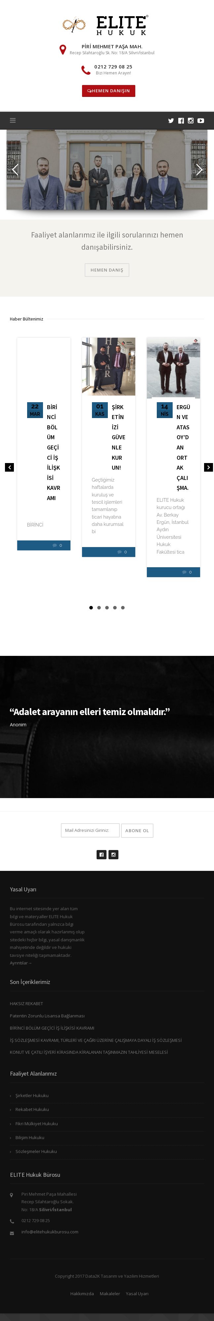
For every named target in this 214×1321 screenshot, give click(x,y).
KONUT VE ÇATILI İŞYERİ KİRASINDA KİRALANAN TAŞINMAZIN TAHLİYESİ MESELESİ (89, 1052)
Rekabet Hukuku (32, 1109)
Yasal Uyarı (137, 1294)
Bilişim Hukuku (30, 1137)
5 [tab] (123, 608)
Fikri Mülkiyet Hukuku (37, 1124)
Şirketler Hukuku (32, 1095)
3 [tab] (107, 608)
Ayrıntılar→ (21, 963)
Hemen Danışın (108, 91)
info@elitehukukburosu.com (49, 1232)
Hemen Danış (107, 270)
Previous (8, 468)
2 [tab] (99, 608)
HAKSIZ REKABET (26, 1003)
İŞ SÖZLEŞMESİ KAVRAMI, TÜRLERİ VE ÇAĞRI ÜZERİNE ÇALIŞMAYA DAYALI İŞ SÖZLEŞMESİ (96, 1040)
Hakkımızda (82, 1294)
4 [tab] (115, 608)
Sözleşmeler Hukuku (36, 1151)
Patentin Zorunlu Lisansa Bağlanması (47, 1016)
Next (207, 468)
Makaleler (110, 1294)
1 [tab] (91, 608)
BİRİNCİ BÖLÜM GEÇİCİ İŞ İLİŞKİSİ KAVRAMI (52, 1028)
